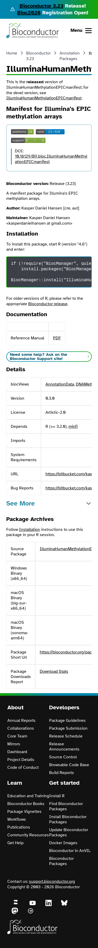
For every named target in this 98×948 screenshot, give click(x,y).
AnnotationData (59, 384)
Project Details (20, 759)
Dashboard (17, 751)
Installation (29, 529)
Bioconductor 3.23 (42, 6)
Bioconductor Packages (61, 861)
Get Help (15, 842)
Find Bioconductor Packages (66, 806)
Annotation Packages (70, 56)
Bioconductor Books (25, 803)
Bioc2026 (29, 12)
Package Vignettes (24, 811)
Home (11, 53)
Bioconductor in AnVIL (70, 850)
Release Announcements (64, 746)
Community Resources (28, 835)
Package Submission (68, 728)
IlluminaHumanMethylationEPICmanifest (44, 98)
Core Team (17, 736)
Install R (57, 796)
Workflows (16, 819)
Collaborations (20, 728)
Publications (18, 827)
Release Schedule (66, 736)
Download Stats (54, 671)
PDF (57, 338)
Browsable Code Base (69, 764)
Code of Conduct (23, 767)
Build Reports (61, 772)
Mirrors (13, 744)
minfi (73, 426)
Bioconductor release (47, 304)
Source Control (63, 757)
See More (20, 503)
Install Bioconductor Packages (68, 819)
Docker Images (63, 842)
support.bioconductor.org (52, 881)
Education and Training (28, 796)
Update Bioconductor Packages (68, 832)
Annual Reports (21, 720)
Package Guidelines (67, 720)
